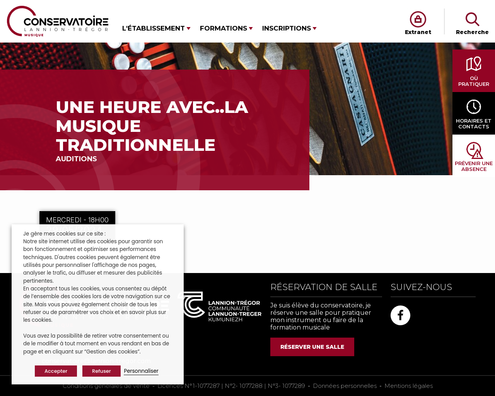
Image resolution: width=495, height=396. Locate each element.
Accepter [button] (55, 371)
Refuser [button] (101, 371)
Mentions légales (408, 385)
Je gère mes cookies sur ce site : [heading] (64, 233)
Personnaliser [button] (141, 371)
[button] (156, 28)
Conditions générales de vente (106, 385)
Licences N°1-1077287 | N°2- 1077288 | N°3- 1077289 (231, 385)
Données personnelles (345, 385)
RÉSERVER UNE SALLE (312, 346)
